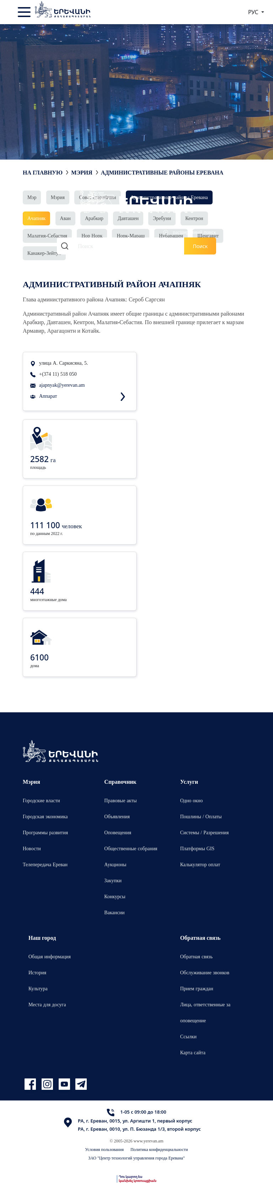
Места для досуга (47, 1004)
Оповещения (117, 832)
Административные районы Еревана (162, 172)
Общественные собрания (130, 848)
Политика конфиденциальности (159, 1149)
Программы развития (45, 832)
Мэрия (81, 172)
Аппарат (48, 395)
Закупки (113, 880)
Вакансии (114, 912)
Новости (32, 848)
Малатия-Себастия (47, 235)
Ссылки (188, 1036)
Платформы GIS (197, 848)
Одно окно (191, 800)
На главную (43, 172)
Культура (38, 988)
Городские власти (41, 800)
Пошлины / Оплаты (201, 816)
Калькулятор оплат (200, 864)
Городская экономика (45, 816)
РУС (254, 12)
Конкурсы (114, 896)
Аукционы (115, 864)
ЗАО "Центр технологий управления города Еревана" (136, 1158)
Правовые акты (120, 800)
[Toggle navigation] (25, 12)
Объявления (117, 816)
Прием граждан (196, 988)
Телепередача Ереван (45, 864)
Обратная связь (196, 956)
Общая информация (49, 956)
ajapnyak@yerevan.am (62, 384)
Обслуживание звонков (205, 972)
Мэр (31, 197)
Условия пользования (104, 1149)
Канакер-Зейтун (44, 253)
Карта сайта (192, 1052)
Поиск (200, 246)
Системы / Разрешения (204, 832)
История (37, 972)
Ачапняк (36, 218)
